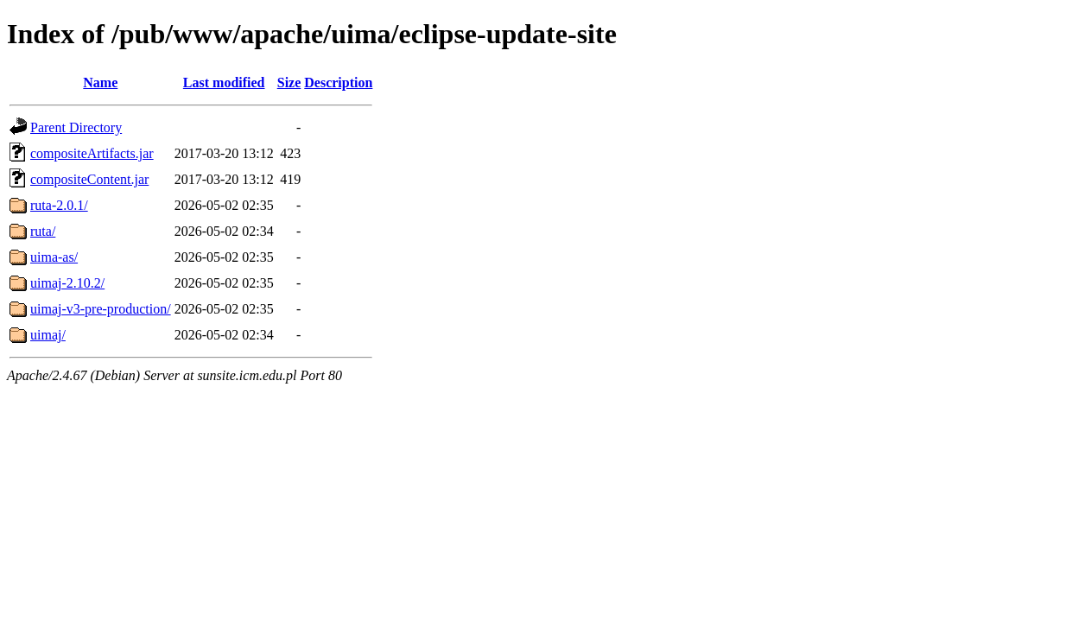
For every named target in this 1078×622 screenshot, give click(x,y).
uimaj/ (48, 334)
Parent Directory (76, 127)
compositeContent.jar (89, 179)
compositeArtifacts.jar (92, 153)
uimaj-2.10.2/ (67, 283)
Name (100, 82)
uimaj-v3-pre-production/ (100, 308)
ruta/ (42, 231)
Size (289, 82)
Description (338, 82)
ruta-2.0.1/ (59, 205)
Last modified (224, 82)
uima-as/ (54, 257)
